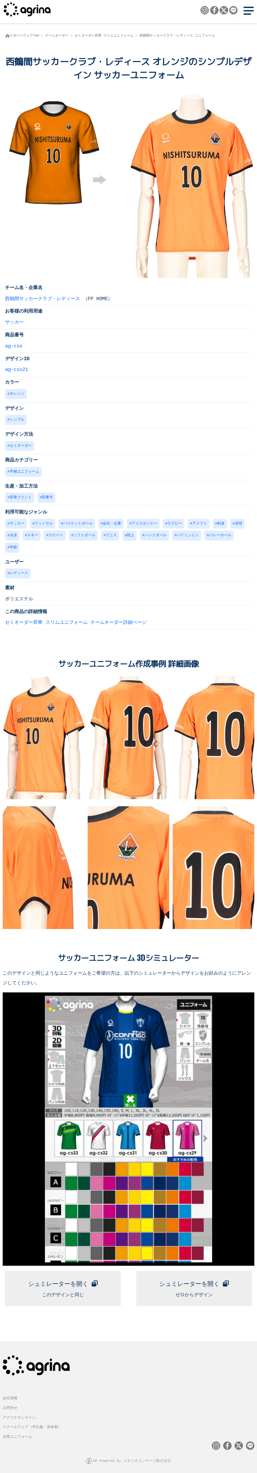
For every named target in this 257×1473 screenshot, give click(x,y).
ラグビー (174, 521)
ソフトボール (84, 532)
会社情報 (10, 1393)
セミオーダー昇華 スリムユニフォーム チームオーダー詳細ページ (76, 619)
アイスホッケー (144, 521)
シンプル (17, 418)
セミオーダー (21, 444)
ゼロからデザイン (194, 1283)
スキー (32, 532)
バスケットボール (78, 521)
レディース (19, 569)
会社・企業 (112, 521)
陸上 (130, 532)
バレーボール (220, 532)
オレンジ (17, 393)
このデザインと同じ (63, 1283)
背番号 (47, 495)
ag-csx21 (16, 369)
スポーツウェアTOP (24, 35)
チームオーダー (57, 35)
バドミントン (188, 532)
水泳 (13, 532)
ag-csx (13, 345)
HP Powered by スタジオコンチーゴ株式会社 (132, 1456)
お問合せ (10, 1403)
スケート (56, 532)
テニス (111, 532)
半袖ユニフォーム (24, 470)
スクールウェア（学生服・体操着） (32, 1422)
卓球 (238, 521)
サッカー (14, 322)
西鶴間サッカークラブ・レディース (42, 298)
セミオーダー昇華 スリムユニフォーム (104, 35)
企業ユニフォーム (17, 1432)
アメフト (199, 521)
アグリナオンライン (19, 1413)
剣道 (221, 521)
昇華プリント (21, 495)
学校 (13, 544)
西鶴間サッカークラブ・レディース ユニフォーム (177, 35)
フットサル (43, 521)
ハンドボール (156, 532)
